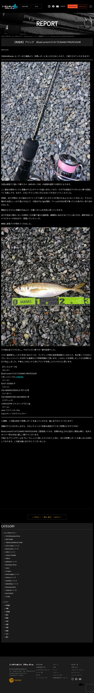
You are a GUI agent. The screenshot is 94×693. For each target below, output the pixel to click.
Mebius (8, 558)
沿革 (54, 667)
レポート (55, 672)
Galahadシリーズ (11, 590)
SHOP (60, 6)
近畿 (7, 624)
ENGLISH (79, 6)
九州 (7, 634)
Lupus (7, 568)
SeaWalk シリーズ (11, 581)
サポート (55, 664)
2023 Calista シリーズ (12, 546)
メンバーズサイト (76, 675)
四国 (7, 631)
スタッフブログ (57, 675)
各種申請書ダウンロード (60, 678)
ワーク (55, 670)
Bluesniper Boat (11, 587)
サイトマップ (75, 672)
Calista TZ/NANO (11, 555)
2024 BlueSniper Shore (13, 536)
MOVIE (38, 675)
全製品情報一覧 (40, 667)
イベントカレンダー (42, 678)
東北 (7, 615)
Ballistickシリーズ (11, 562)
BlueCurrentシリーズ (30, 36)
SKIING (25, 6)
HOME (3, 36)
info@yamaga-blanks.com (18, 673)
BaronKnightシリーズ (12, 574)
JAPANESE (70, 6)
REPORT (8, 36)
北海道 (8, 612)
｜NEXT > (57, 517)
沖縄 (7, 608)
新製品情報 (39, 664)
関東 (7, 618)
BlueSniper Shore (11, 565)
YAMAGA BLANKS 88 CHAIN (14, 542)
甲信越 (8, 605)
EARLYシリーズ (10, 552)
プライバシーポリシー (78, 670)
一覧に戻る (47, 517)
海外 (7, 637)
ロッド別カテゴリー (17, 36)
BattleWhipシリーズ (12, 584)
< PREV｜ (37, 517)
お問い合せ (74, 667)
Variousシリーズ (11, 577)
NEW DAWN (9, 539)
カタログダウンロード (42, 670)
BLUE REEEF (9, 593)
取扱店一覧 (74, 664)
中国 (7, 627)
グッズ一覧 (39, 672)
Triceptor (8, 571)
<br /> (47, 476)
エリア (6, 602)
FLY (36, 6)
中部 (7, 621)
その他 (8, 597)
